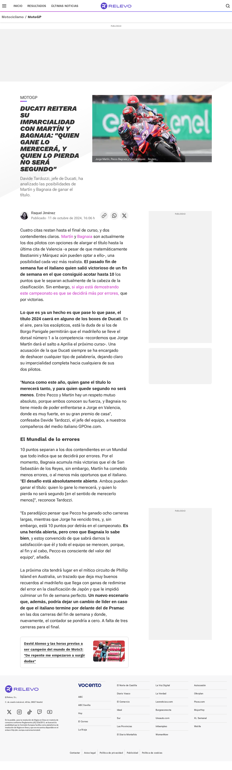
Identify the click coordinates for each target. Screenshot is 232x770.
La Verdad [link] (161, 702)
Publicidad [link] (132, 761)
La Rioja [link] (82, 738)
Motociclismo (13, 17)
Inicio (17, 5)
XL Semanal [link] (200, 727)
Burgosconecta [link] (163, 718)
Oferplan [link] (198, 702)
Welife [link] (197, 735)
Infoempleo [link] (161, 735)
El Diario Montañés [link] (127, 743)
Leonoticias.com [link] (164, 710)
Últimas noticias (64, 5)
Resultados (36, 5)
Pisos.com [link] (199, 710)
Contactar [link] (75, 761)
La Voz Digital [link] (163, 694)
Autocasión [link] (200, 694)
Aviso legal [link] (90, 761)
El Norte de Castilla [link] (127, 694)
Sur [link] (119, 727)
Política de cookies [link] (152, 761)
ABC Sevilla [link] (84, 714)
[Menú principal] (4, 6)
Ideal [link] (119, 718)
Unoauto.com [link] (162, 727)
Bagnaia (84, 236)
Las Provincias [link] (124, 735)
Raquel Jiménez (43, 213)
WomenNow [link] (162, 743)
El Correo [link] (83, 730)
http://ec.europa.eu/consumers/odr (25, 739)
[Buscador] (228, 6)
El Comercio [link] (123, 710)
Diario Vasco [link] (123, 702)
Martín (67, 236)
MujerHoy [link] (199, 718)
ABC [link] (80, 705)
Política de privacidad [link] (111, 761)
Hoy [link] (80, 722)
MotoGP (34, 17)
